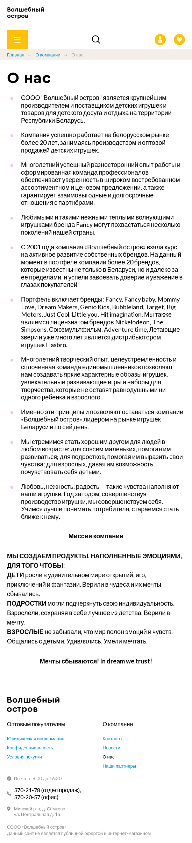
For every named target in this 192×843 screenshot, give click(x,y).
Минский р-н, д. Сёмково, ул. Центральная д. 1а (40, 811)
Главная (15, 55)
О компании (47, 55)
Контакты (112, 738)
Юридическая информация (35, 738)
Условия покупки (24, 757)
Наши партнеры (119, 766)
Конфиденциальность (30, 747)
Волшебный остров (25, 13)
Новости (111, 747)
